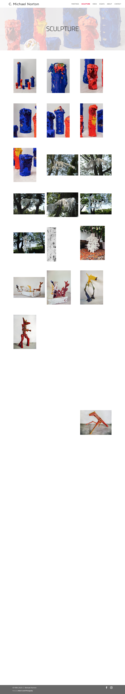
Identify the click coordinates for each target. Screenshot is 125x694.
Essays (101, 4)
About (109, 4)
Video (95, 4)
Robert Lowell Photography (25, 691)
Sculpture (85, 4)
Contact (117, 4)
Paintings (75, 4)
